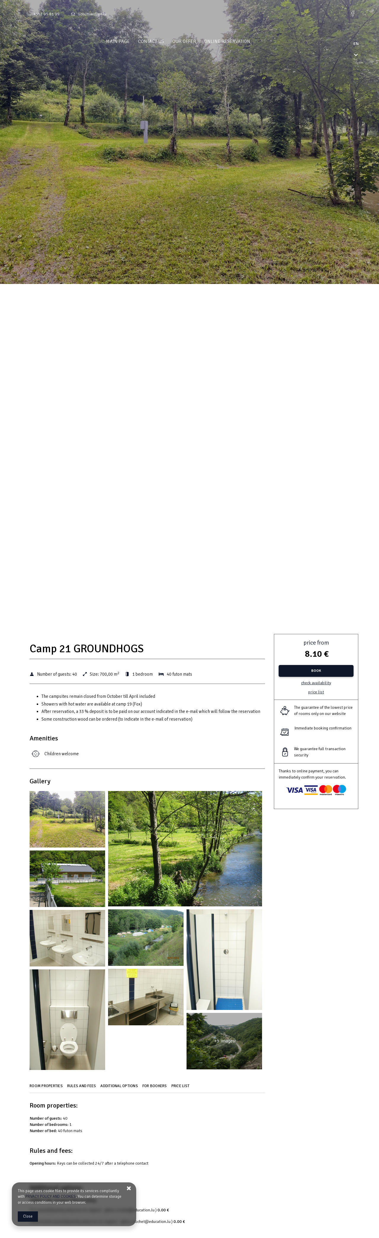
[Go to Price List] (181, 1088)
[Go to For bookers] (155, 1088)
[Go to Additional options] (119, 1088)
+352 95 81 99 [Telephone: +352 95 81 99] (46, 14)
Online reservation (239, 41)
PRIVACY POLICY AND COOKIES (50, 1196)
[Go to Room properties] (47, 1088)
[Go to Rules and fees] (82, 1088)
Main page (129, 41)
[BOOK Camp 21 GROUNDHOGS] (316, 671)
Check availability (316, 682)
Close (28, 1216)
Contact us (163, 41)
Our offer (196, 41)
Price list (316, 692)
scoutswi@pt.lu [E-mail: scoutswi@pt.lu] (92, 14)
